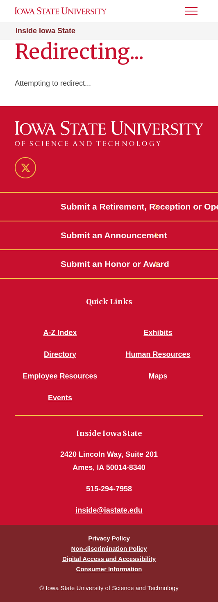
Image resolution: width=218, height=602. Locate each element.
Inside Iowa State (45, 31)
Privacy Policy (109, 538)
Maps (157, 376)
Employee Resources (60, 376)
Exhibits (157, 332)
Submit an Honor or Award (109, 264)
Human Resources (157, 354)
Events (60, 398)
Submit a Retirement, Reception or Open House (109, 206)
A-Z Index (60, 332)
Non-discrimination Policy (109, 548)
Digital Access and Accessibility (109, 558)
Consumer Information (109, 569)
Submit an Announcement (109, 235)
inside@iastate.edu (109, 510)
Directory (60, 354)
